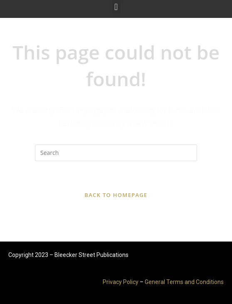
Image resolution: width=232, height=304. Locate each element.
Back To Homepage (115, 195)
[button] (116, 7)
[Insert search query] (116, 153)
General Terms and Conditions (184, 282)
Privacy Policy (120, 282)
